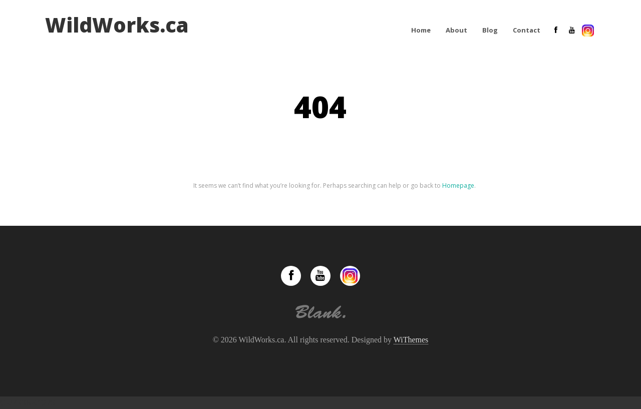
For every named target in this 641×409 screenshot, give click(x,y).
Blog (490, 30)
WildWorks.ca (117, 25)
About (456, 30)
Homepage (458, 185)
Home (421, 30)
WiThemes (411, 339)
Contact (526, 30)
